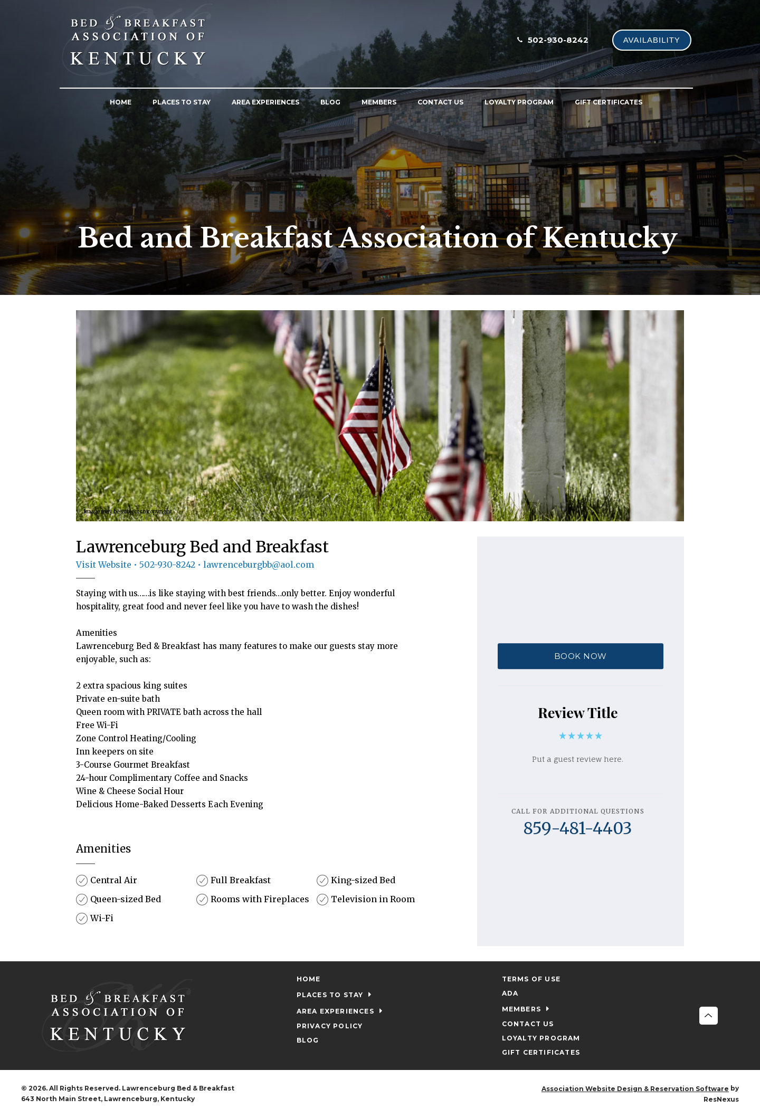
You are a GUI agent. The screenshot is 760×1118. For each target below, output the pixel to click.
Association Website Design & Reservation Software (635, 1089)
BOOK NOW (580, 656)
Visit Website (103, 564)
